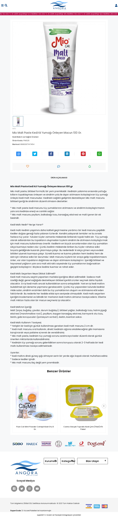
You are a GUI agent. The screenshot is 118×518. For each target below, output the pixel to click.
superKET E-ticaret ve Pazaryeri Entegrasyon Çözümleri (59, 515)
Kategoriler (68, 461)
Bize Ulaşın (92, 461)
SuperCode (15, 510)
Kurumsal (51, 461)
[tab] (59, 178)
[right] (104, 406)
